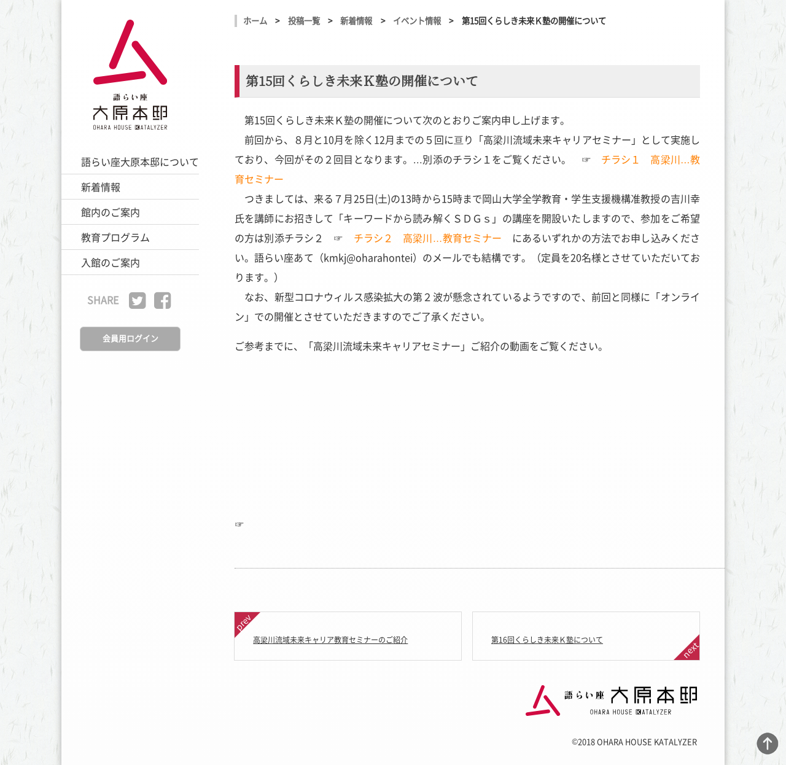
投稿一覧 (304, 20)
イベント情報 (417, 20)
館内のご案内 (110, 211)
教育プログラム (115, 237)
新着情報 (100, 186)
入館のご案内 (110, 262)
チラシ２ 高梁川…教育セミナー (428, 237)
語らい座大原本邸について (140, 161)
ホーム (255, 20)
